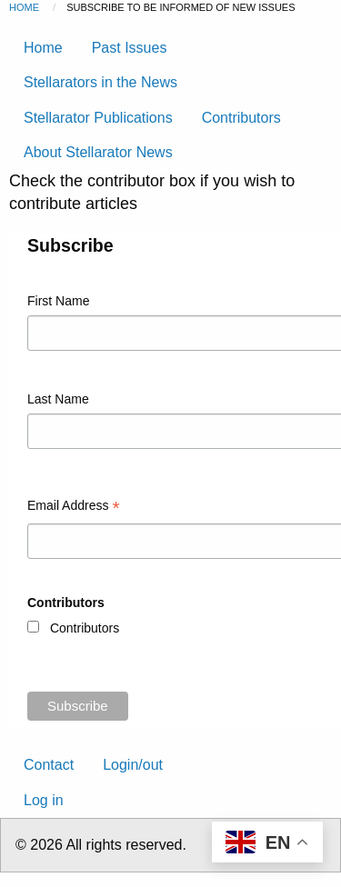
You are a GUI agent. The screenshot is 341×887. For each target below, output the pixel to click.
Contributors (241, 117)
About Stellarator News (98, 152)
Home (24, 7)
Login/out (133, 764)
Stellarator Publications (98, 117)
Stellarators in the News (100, 82)
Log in (44, 800)
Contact (49, 764)
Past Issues (129, 47)
